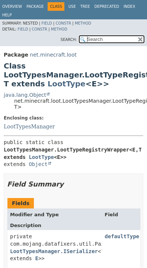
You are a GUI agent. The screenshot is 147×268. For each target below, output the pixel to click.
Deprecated (106, 6)
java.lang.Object (25, 95)
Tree (85, 6)
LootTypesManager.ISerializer (54, 251)
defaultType (122, 236)
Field (46, 23)
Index (129, 6)
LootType (67, 83)
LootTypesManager (29, 127)
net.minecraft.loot (53, 55)
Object (38, 164)
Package (35, 6)
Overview (12, 6)
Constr (63, 23)
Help (7, 15)
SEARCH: (69, 40)
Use (72, 6)
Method (83, 23)
